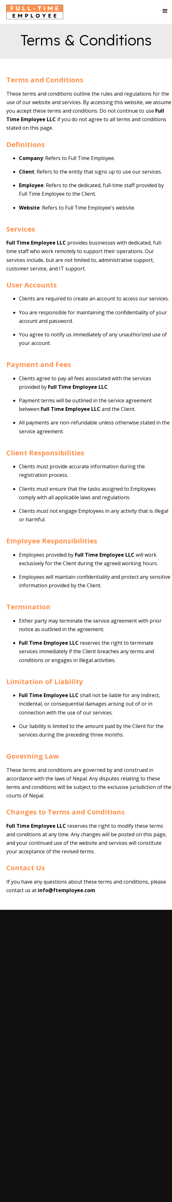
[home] (33, 13)
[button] (162, 11)
